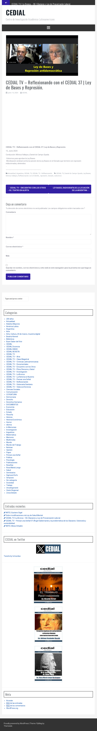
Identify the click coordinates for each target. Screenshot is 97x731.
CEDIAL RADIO (12, 349)
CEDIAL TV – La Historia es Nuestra (20, 377)
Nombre (10, 237)
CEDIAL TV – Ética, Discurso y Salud (20, 369)
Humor (9, 422)
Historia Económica (14, 420)
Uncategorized (12, 488)
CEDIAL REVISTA (13, 352)
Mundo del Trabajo (13, 445)
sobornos (58, 176)
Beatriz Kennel (12, 337)
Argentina (19, 173)
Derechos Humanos (14, 402)
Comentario (11, 212)
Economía (10, 407)
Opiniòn (9, 450)
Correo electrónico (14, 247)
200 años (10, 319)
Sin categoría (11, 480)
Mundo (9, 442)
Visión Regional (12, 490)
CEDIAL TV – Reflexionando (17, 382)
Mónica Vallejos (11, 176)
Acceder (9, 701)
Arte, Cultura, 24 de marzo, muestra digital (23, 334)
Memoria (10, 437)
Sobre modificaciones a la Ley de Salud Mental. (31, 2)
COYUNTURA (11, 394)
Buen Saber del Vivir (14, 342)
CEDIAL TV (28, 173)
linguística (10, 432)
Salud (8, 470)
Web (7, 256)
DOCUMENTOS (12, 405)
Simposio (10, 478)
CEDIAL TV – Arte (13, 357)
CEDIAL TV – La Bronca (15, 374)
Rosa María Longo (13, 468)
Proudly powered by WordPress (16, 723)
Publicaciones (11, 463)
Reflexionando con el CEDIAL (28, 176)
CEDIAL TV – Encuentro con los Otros (21, 367)
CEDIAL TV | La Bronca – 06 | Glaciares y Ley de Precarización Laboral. (33, 518)
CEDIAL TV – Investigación (16, 372)
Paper (8, 452)
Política (9, 457)
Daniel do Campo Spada (73, 173)
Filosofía (9, 415)
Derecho (9, 400)
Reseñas (9, 465)
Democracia (11, 397)
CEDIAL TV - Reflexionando (42, 173)
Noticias (9, 447)
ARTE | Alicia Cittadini (14, 526)
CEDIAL (15, 12)
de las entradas (14, 703)
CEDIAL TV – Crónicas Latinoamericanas (22, 362)
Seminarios (10, 473)
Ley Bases (87, 173)
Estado (9, 412)
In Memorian (11, 427)
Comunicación (12, 392)
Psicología (10, 460)
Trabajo (9, 485)
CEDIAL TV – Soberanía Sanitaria (19, 384)
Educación (10, 410)
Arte (8, 331)
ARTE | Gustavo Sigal (14, 513)
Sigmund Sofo (12, 475)
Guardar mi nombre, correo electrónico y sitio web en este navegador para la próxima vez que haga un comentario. (48, 269)
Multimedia (10, 440)
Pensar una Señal (13, 455)
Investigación (11, 430)
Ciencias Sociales (13, 389)
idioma (9, 425)
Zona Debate (11, 493)
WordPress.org (12, 708)
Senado (51, 176)
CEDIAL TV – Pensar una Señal (18, 379)
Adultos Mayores (13, 324)
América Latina (12, 326)
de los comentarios (15, 706)
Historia (9, 417)
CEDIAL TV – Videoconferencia (18, 387)
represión (43, 176)
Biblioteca (10, 339)
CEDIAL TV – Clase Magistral (17, 359)
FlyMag (39, 723)
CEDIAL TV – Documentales (17, 364)
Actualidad (12, 173)
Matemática (11, 435)
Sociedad (10, 483)
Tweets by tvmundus (12, 556)
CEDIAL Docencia (13, 347)
